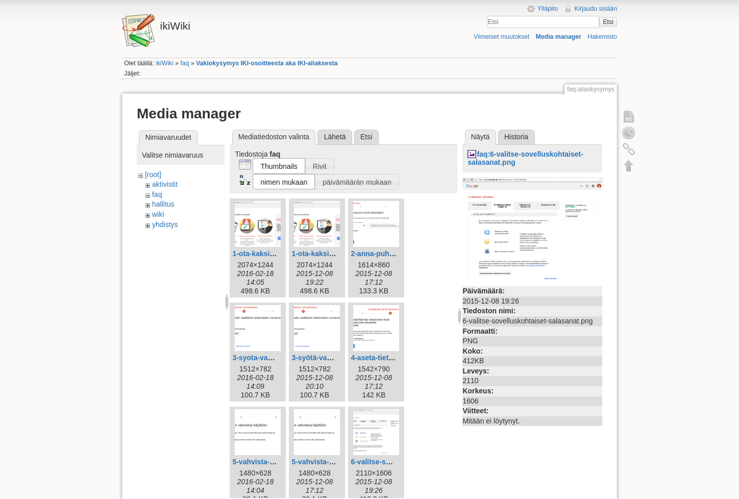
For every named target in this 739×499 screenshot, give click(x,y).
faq (185, 63)
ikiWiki (165, 63)
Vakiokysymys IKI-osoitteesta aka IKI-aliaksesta (266, 63)
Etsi (608, 22)
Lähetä (335, 137)
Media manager (558, 36)
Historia (516, 137)
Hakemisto (602, 36)
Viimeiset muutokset (501, 36)
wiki (158, 214)
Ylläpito (547, 8)
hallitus (163, 204)
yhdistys (165, 224)
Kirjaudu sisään (595, 8)
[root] (153, 174)
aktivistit (165, 184)
